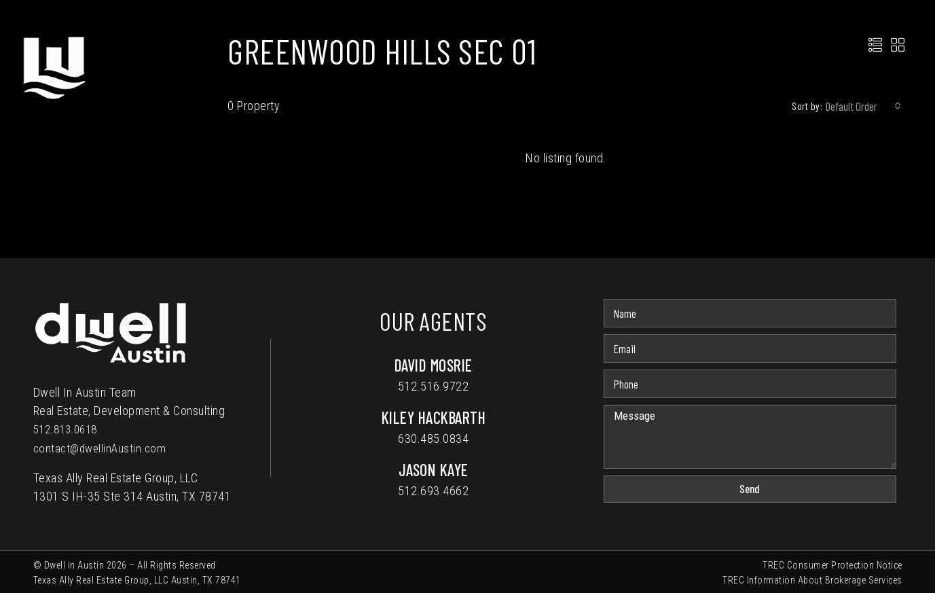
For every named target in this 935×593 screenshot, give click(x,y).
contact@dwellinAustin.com (102, 447)
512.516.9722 (433, 386)
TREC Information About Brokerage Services (812, 578)
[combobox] (863, 106)
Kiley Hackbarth (434, 417)
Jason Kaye (434, 470)
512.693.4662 (433, 491)
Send (749, 488)
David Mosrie (434, 365)
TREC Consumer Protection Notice (832, 563)
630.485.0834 (433, 438)
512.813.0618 (68, 429)
